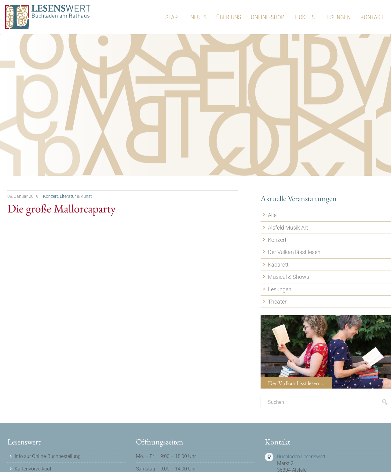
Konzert (50, 196)
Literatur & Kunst (76, 196)
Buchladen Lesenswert (301, 456)
